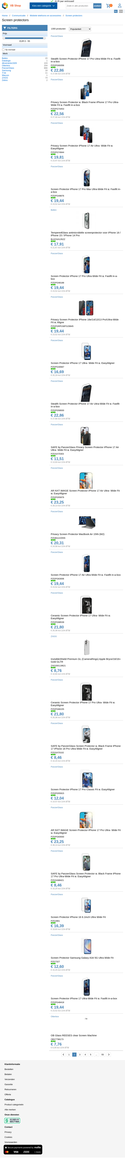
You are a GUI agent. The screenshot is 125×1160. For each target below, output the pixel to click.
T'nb (4, 73)
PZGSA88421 (57, 880)
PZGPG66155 (57, 709)
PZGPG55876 (57, 497)
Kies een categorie (43, 5)
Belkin (5, 58)
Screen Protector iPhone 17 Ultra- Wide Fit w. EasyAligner (83, 363)
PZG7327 (55, 961)
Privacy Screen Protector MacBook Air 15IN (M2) (77, 534)
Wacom (5, 75)
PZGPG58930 (57, 410)
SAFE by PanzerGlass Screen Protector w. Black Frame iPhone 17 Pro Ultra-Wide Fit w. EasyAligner (86, 875)
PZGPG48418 (57, 1002)
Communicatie (19, 15)
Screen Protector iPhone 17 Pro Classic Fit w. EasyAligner (83, 789)
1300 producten (58, 29)
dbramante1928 (9, 63)
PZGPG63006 (57, 578)
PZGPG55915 (57, 793)
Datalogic (6, 60)
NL (115, 11)
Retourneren (10, 1089)
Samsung (6, 70)
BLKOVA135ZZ (58, 239)
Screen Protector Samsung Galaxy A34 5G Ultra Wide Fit (82, 957)
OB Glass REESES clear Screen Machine (74, 1035)
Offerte (8, 1094)
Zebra (4, 80)
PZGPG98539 (57, 622)
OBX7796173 (57, 1039)
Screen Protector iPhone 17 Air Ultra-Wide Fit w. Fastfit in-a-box (86, 574)
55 (102, 1054)
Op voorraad (8, 50)
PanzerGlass (8, 68)
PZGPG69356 (57, 65)
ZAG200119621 (58, 665)
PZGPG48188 (57, 282)
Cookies (8, 1137)
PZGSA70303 (57, 454)
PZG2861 (55, 921)
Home (5, 15)
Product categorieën (14, 1104)
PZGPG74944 (57, 152)
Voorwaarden (11, 1142)
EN (120, 11)
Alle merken (10, 1109)
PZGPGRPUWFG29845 (62, 326)
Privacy (8, 1132)
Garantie (9, 1084)
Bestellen (9, 1069)
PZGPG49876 (57, 196)
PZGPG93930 (57, 837)
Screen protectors (74, 15)
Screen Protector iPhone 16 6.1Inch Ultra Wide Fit (78, 917)
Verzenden (10, 1079)
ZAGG (5, 78)
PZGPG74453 (57, 109)
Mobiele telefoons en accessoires (45, 15)
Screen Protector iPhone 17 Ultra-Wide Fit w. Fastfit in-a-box (84, 998)
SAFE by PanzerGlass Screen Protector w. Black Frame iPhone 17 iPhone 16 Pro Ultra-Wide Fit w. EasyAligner (86, 747)
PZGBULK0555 (58, 538)
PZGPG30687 (57, 367)
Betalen (8, 1074)
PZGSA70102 (57, 752)
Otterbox (6, 65)
